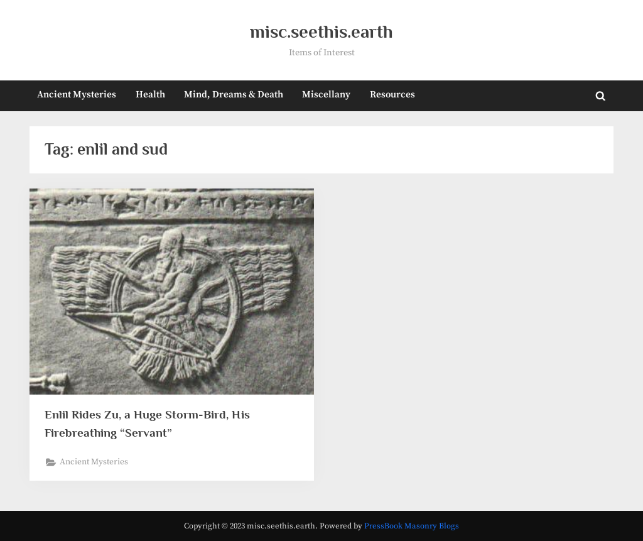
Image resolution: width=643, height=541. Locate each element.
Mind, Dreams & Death (233, 95)
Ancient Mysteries (76, 95)
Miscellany (326, 95)
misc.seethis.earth (321, 31)
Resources (392, 95)
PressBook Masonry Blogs (411, 526)
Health (150, 95)
